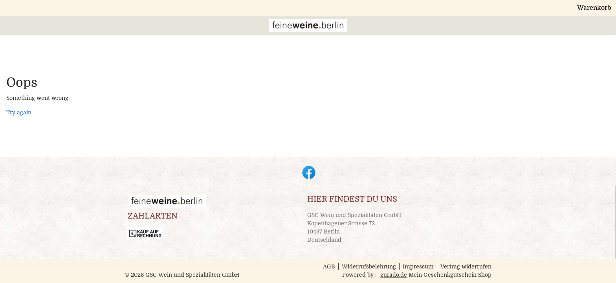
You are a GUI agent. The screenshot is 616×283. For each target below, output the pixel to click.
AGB (329, 266)
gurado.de (393, 275)
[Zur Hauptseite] (469, 28)
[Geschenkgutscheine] (287, 28)
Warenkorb (474, 9)
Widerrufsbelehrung (369, 266)
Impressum (418, 266)
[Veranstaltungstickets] (360, 28)
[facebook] (308, 172)
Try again (18, 114)
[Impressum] (420, 28)
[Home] (236, 28)
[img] (162, 28)
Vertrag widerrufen (465, 266)
